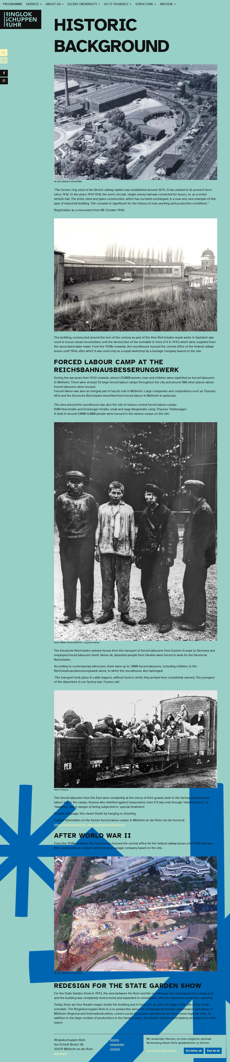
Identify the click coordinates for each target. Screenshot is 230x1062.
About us (54, 4)
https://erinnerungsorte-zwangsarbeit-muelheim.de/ (89, 824)
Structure (145, 4)
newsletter (117, 1044)
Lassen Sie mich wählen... (162, 1050)
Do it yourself (118, 4)
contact (115, 1049)
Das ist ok (213, 1050)
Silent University (83, 4)
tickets (114, 1040)
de (4, 52)
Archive (168, 4)
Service (34, 4)
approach (60, 1053)
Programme (12, 4)
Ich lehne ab (194, 1050)
